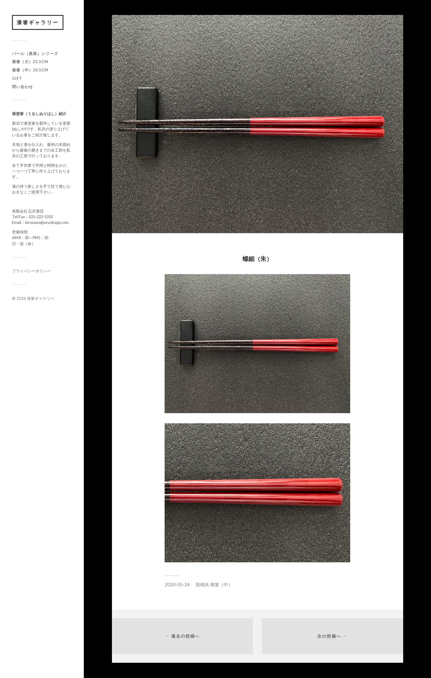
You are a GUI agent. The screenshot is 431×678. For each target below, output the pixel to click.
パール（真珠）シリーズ (35, 53)
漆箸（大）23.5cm (30, 61)
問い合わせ (22, 86)
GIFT (17, 78)
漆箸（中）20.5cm (30, 70)
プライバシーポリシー (31, 270)
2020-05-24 (177, 584)
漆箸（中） (221, 584)
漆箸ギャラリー (38, 22)
